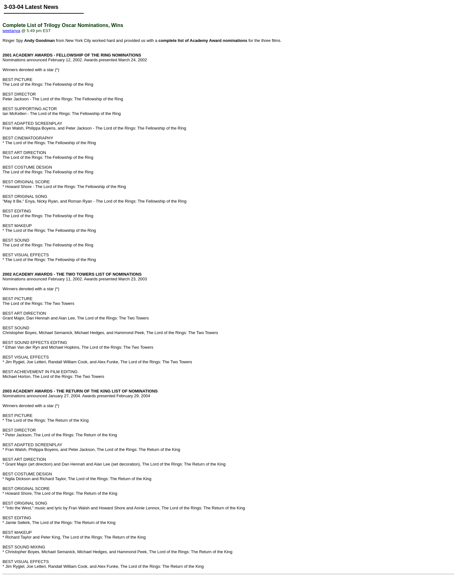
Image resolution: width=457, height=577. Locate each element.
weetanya (11, 30)
